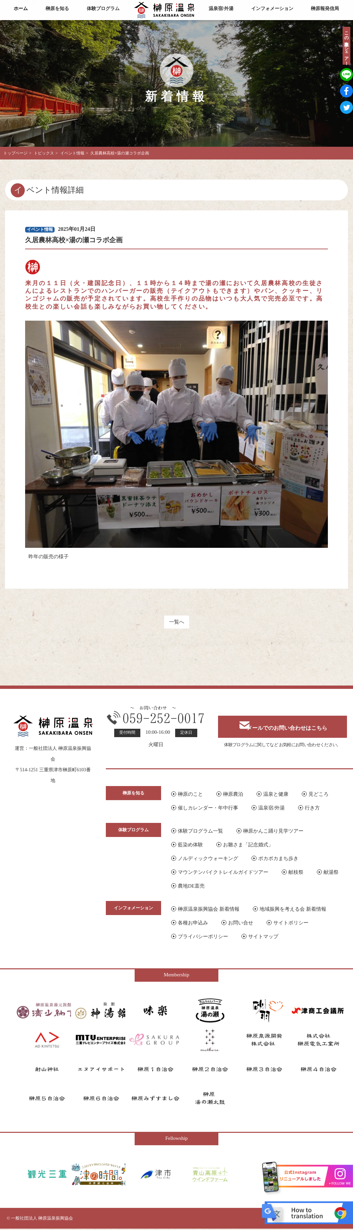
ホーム (21, 8)
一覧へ (176, 622)
